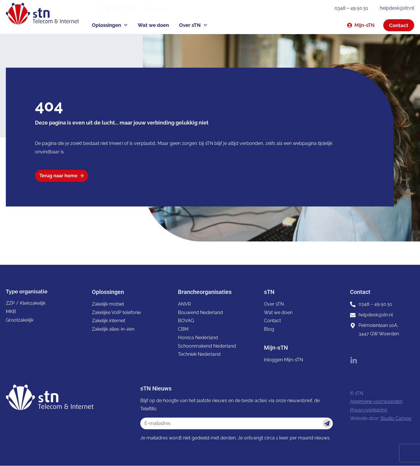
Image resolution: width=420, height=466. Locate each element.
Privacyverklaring (368, 410)
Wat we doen (153, 25)
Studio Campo (396, 418)
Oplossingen (109, 25)
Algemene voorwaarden (376, 401)
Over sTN (193, 25)
